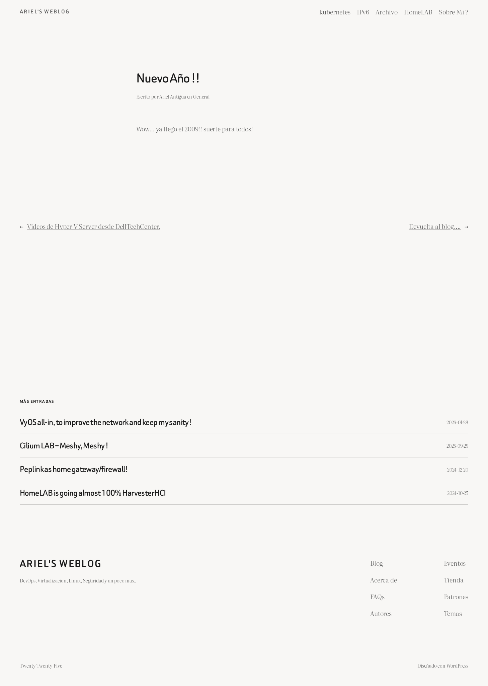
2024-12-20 (457, 469)
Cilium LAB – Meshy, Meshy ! (64, 445)
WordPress (457, 665)
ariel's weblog (45, 11)
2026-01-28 (457, 422)
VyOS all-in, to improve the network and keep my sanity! (105, 422)
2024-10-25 (457, 492)
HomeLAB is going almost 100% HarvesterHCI (93, 493)
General (201, 96)
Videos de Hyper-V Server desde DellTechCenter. (93, 226)
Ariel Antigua (172, 96)
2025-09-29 (457, 445)
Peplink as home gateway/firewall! (74, 469)
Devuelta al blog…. (435, 226)
